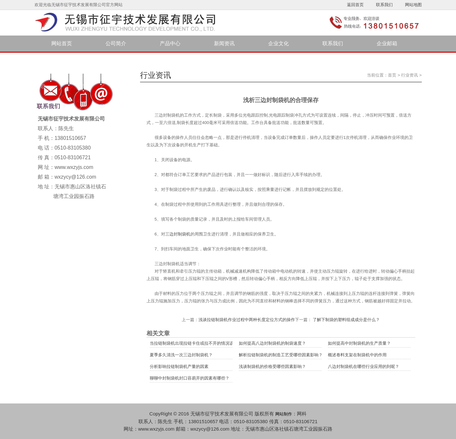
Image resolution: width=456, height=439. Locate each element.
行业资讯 (409, 75)
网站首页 (61, 43)
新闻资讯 (224, 43)
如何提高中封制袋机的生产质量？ (359, 343)
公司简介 (116, 43)
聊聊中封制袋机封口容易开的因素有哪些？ (189, 378)
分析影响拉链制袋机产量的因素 (179, 366)
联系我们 (384, 4)
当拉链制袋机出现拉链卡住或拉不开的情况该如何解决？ (202, 343)
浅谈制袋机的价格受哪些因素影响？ (272, 366)
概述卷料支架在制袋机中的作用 (357, 354)
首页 (392, 75)
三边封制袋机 (177, 234)
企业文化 (278, 43)
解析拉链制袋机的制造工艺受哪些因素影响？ (281, 354)
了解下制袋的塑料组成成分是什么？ (346, 319)
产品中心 (170, 43)
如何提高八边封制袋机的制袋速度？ (272, 343)
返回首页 (355, 4)
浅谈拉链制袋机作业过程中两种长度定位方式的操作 (246, 319)
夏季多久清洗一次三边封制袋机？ (181, 354)
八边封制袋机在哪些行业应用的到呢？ (363, 366)
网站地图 (413, 4)
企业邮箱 (387, 43)
